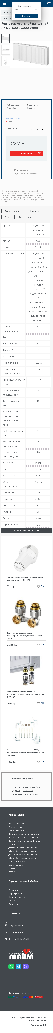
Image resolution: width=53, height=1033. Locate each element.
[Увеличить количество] (42, 129)
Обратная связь (15, 865)
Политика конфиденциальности (23, 834)
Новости (12, 872)
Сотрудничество (16, 897)
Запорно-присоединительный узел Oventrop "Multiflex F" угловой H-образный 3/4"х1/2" (25, 635)
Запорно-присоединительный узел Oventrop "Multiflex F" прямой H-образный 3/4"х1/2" (25, 694)
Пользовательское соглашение (23, 837)
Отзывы (8, 217)
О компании (14, 890)
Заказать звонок (16, 932)
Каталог (5, 12)
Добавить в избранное (28, 174)
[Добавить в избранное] (38, 586)
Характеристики (13, 211)
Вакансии (13, 904)
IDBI (44, 1025)
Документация (26, 217)
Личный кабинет (16, 824)
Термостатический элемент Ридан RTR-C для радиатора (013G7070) (25, 578)
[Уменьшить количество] (32, 129)
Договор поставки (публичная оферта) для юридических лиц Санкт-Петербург (23, 858)
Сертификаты (15, 893)
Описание (34, 211)
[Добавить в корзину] (43, 586)
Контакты (12, 900)
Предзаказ (26, 153)
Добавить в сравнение (26, 170)
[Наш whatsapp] (12, 967)
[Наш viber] (26, 967)
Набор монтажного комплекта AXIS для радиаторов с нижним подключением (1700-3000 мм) (26, 752)
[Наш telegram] (19, 967)
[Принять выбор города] (26, 16)
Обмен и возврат (16, 830)
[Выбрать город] (26, 9)
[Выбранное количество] (37, 129)
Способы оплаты (16, 827)
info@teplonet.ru (16, 925)
